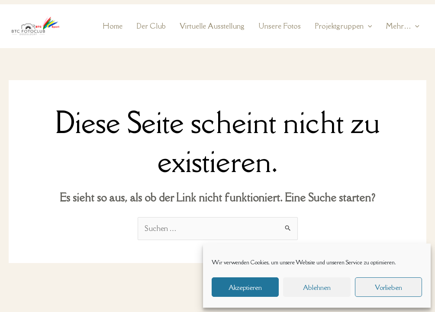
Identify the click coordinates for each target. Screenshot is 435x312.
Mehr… (402, 26)
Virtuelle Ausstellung (212, 26)
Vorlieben (388, 287)
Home (112, 26)
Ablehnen (317, 287)
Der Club (151, 26)
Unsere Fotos (279, 26)
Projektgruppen (343, 26)
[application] (368, 26)
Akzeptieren (245, 287)
